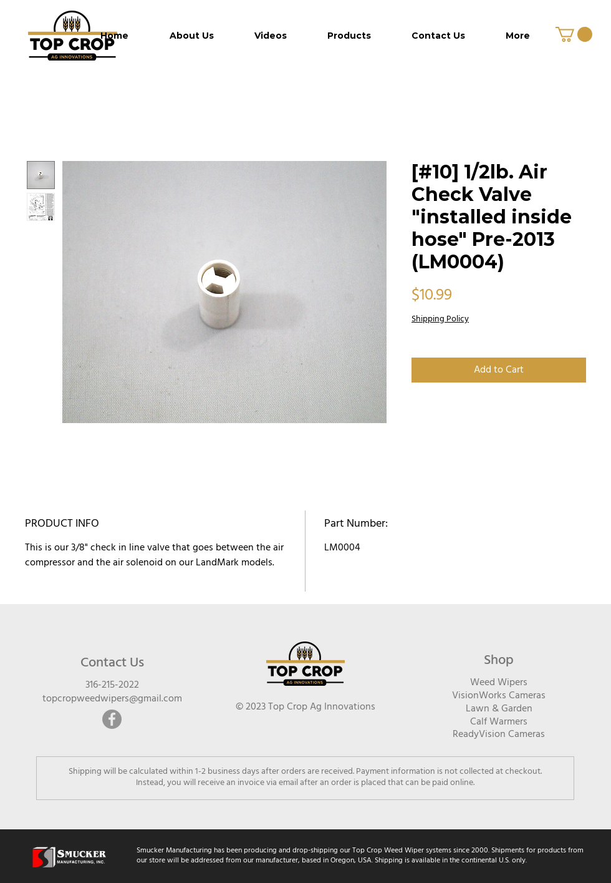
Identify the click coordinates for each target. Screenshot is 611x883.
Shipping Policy (440, 319)
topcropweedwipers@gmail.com (112, 699)
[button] (574, 34)
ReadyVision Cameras (499, 734)
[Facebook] (112, 719)
